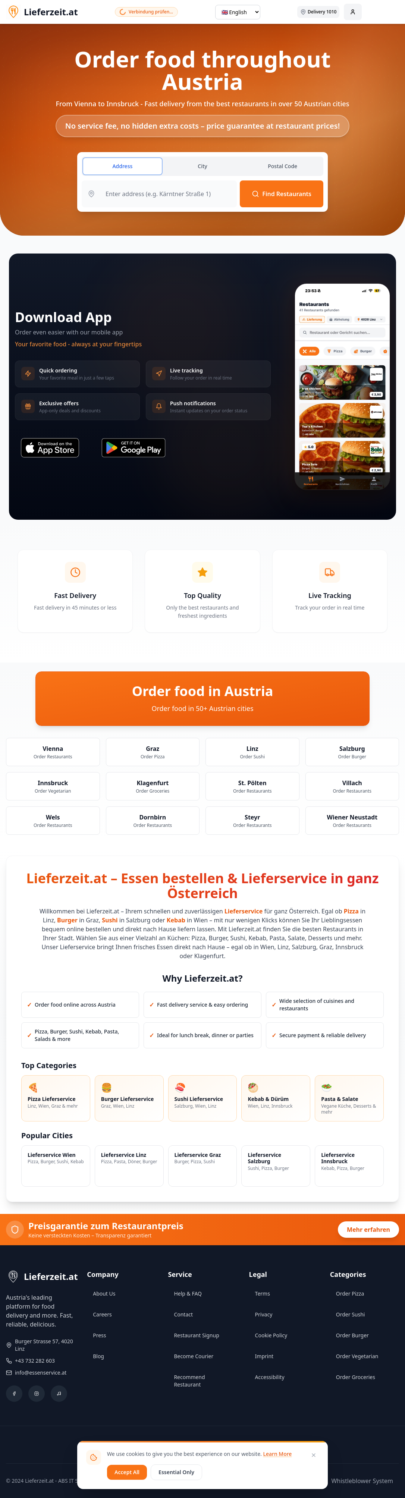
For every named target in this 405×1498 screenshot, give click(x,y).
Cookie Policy (271, 1335)
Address (122, 166)
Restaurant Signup (196, 1335)
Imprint (264, 1356)
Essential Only (176, 1472)
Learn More (277, 1453)
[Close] (313, 1455)
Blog (98, 1356)
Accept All (126, 1472)
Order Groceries (355, 1377)
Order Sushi (350, 1314)
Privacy (264, 1314)
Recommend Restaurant (189, 1380)
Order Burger (352, 1335)
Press (99, 1335)
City (202, 166)
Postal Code (282, 166)
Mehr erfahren (368, 1229)
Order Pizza (350, 1293)
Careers (102, 1314)
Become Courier (193, 1356)
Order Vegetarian (357, 1356)
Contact (183, 1314)
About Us (104, 1293)
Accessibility (270, 1377)
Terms (262, 1293)
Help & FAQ (188, 1293)
